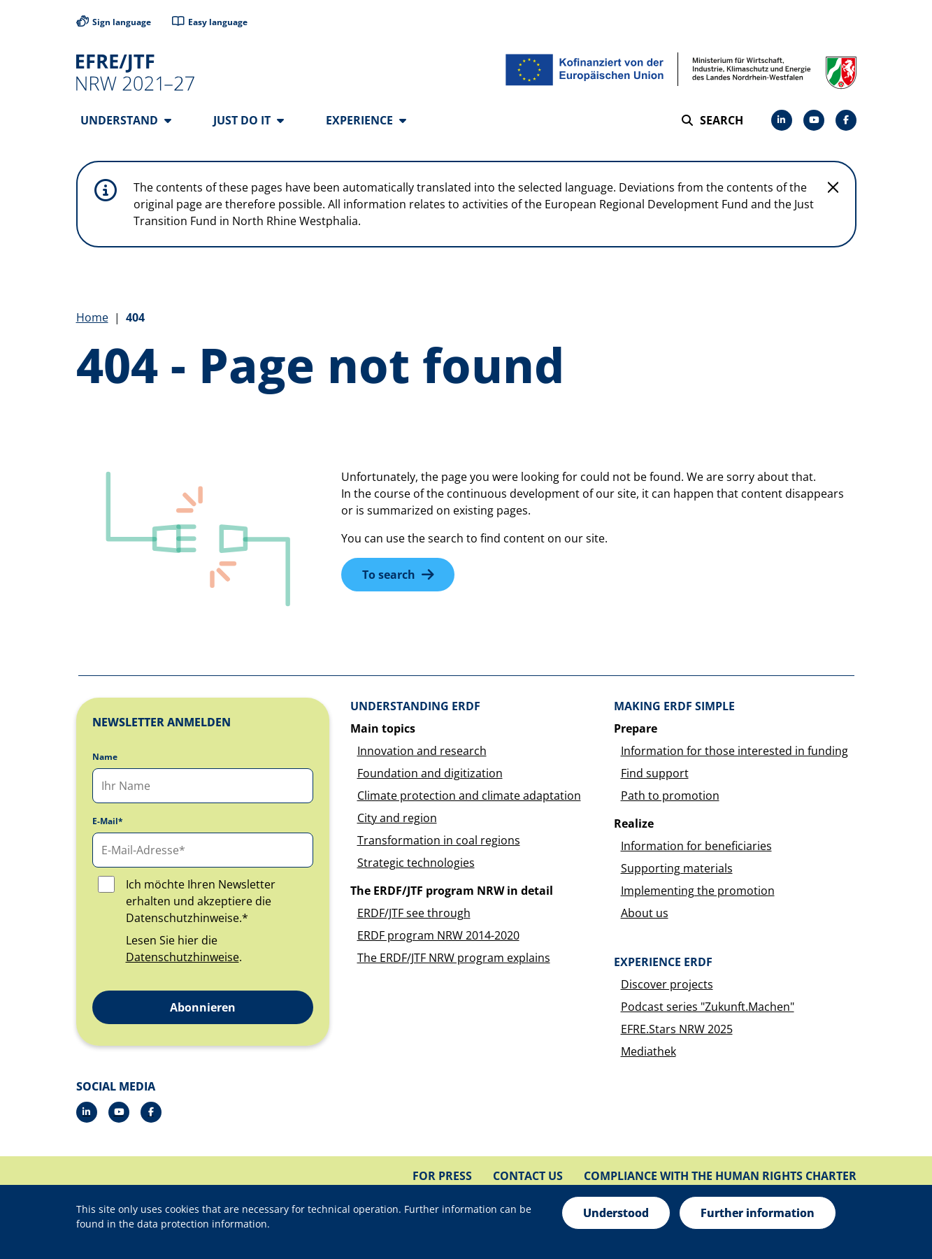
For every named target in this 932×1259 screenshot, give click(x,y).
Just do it (248, 120)
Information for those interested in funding (734, 751)
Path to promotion (670, 796)
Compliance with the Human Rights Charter (720, 1176)
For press (442, 1176)
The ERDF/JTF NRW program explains (453, 958)
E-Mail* (107, 822)
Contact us (528, 1176)
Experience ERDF (663, 962)
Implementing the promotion (698, 891)
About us (644, 913)
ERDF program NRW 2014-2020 (438, 936)
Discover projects (667, 985)
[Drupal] (813, 120)
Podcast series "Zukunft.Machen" (707, 1007)
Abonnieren (203, 1008)
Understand (125, 120)
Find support (655, 774)
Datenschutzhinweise (182, 957)
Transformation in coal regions (438, 841)
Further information (758, 1213)
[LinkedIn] (781, 120)
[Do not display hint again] (833, 188)
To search (388, 575)
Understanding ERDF (415, 706)
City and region (397, 818)
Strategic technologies (416, 863)
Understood (616, 1213)
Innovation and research (422, 751)
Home (92, 318)
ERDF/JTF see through (414, 913)
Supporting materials (677, 869)
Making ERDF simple (674, 706)
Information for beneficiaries (696, 846)
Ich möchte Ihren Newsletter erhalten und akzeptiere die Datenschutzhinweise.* (200, 901)
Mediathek (648, 1052)
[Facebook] (846, 120)
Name (104, 757)
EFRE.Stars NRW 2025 (677, 1029)
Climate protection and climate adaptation (469, 796)
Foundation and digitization (430, 774)
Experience (366, 120)
